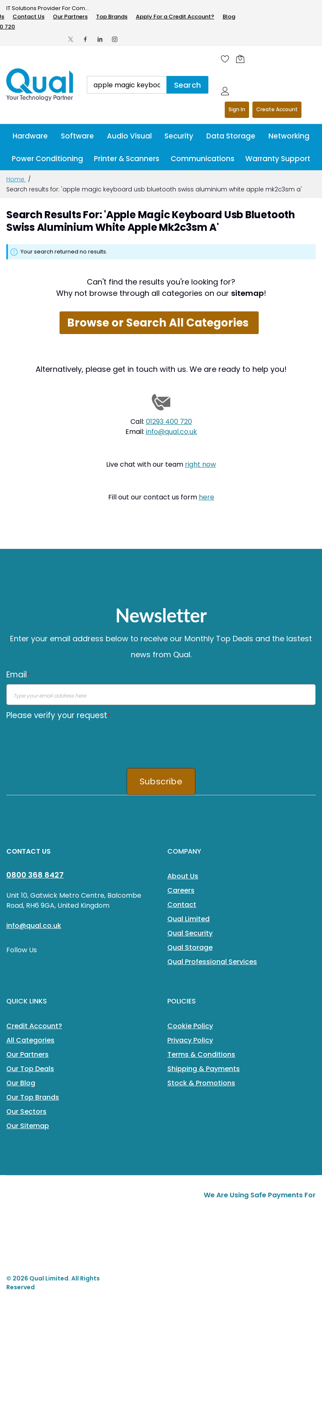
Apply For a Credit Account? (175, 17)
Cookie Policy (190, 1026)
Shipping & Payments (203, 1069)
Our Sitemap (27, 1126)
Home (16, 179)
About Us (182, 876)
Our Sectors (26, 1111)
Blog (229, 17)
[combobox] (126, 85)
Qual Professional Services (212, 962)
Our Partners (70, 17)
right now (200, 464)
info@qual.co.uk (171, 431)
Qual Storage (190, 947)
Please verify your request (58, 715)
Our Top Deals (30, 1069)
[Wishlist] (225, 59)
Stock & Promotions (201, 1083)
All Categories (30, 1040)
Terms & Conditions (201, 1054)
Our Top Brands (32, 1097)
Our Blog (20, 1083)
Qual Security (190, 933)
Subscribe (161, 781)
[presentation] (70, 741)
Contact (181, 904)
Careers (181, 890)
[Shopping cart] (242, 59)
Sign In (237, 109)
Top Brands (111, 17)
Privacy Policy (190, 1040)
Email (18, 674)
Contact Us (28, 17)
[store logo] (40, 84)
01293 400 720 (169, 421)
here (206, 497)
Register (276, 110)
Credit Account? (34, 1026)
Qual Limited (188, 919)
